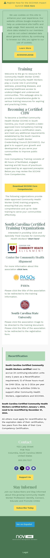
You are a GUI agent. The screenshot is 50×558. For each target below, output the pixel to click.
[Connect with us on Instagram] (27, 468)
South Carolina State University (25, 315)
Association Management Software (25, 537)
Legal (25, 552)
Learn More (25, 48)
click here (22, 269)
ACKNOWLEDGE (25, 55)
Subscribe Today (25, 508)
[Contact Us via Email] (33, 468)
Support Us (25, 477)
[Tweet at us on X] (22, 468)
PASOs (25, 285)
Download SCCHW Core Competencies (25, 187)
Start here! (33, 238)
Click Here (29, 6)
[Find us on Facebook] (16, 468)
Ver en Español (24, 524)
